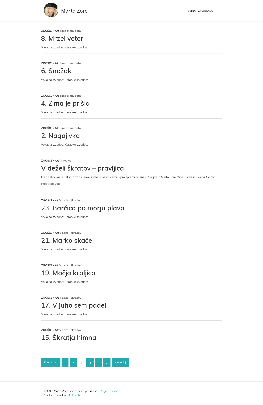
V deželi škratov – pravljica (82, 168)
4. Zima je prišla (65, 103)
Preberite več (50, 183)
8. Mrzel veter (62, 38)
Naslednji (120, 362)
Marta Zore (74, 10)
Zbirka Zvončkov (201, 10)
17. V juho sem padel (73, 305)
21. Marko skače (66, 240)
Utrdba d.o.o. (75, 395)
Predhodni (51, 362)
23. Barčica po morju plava (82, 208)
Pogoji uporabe (110, 391)
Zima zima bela (70, 31)
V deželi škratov (70, 200)
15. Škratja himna (68, 337)
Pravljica (66, 160)
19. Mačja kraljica (68, 273)
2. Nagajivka (60, 135)
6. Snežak (56, 71)
